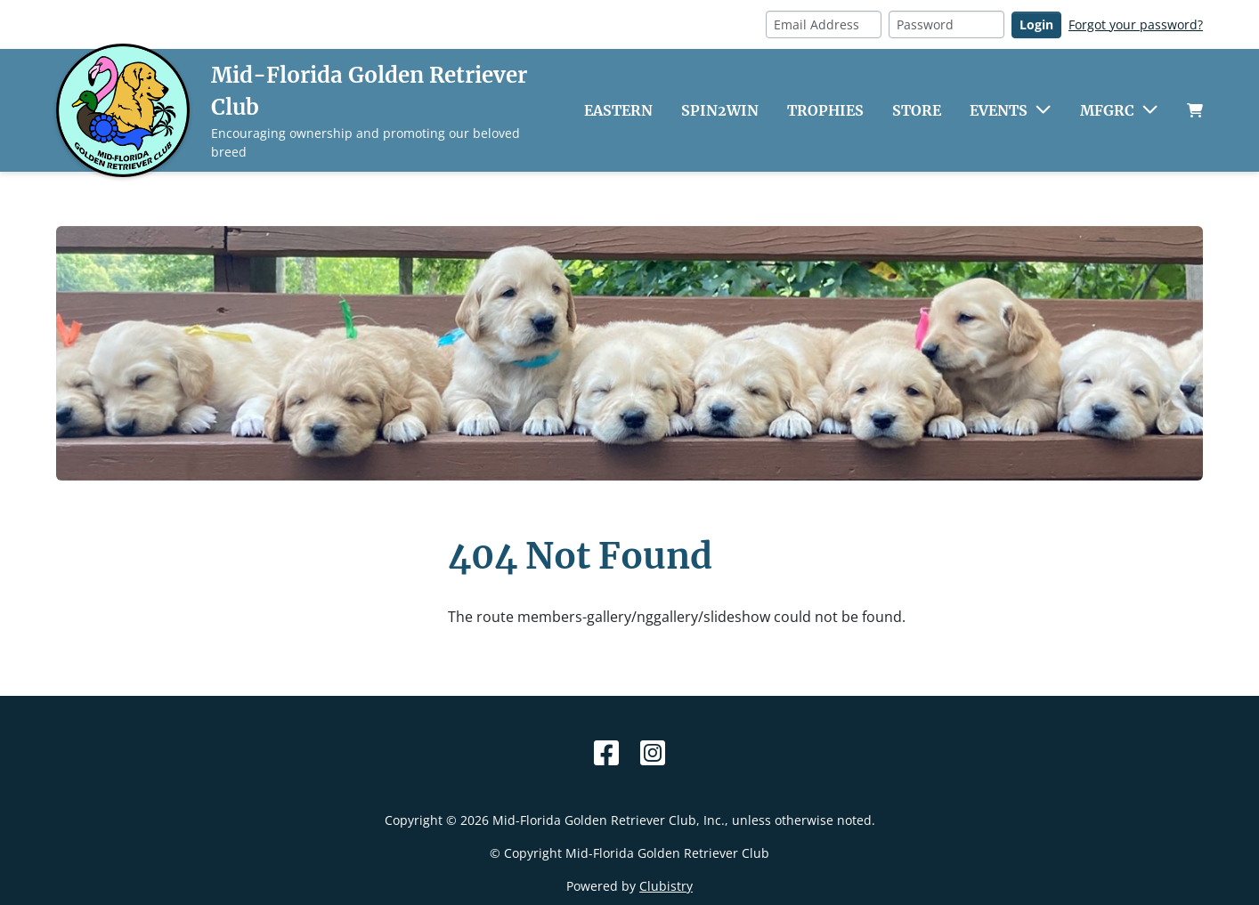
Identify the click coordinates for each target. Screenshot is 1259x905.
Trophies (825, 110)
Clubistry (666, 885)
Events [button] (999, 110)
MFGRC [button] (1107, 110)
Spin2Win (720, 110)
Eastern (618, 110)
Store (916, 110)
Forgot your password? (1135, 24)
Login (1036, 24)
